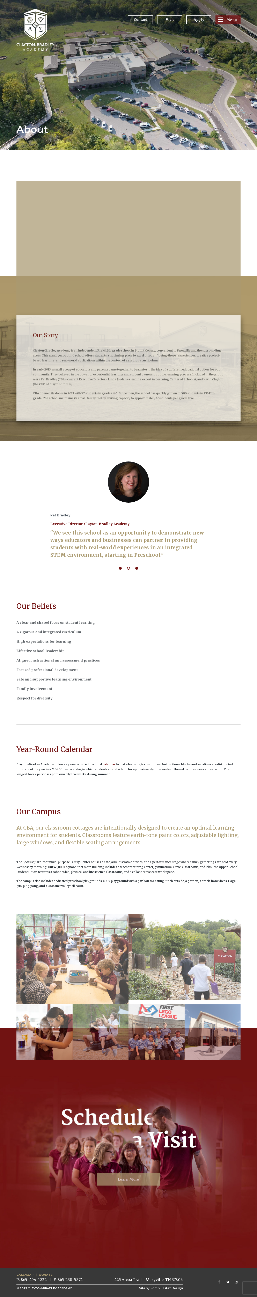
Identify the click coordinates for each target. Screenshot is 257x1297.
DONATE (45, 1275)
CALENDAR (24, 1275)
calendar (109, 764)
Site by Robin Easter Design (161, 1288)
